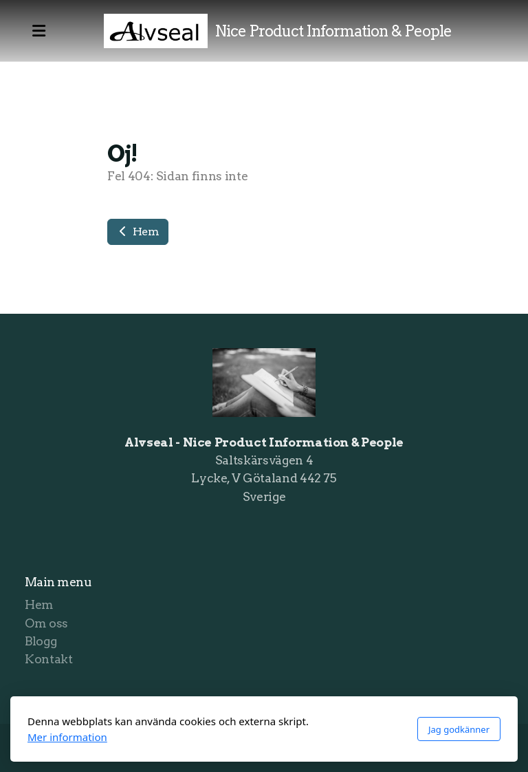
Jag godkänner (459, 729)
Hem (138, 231)
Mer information (67, 737)
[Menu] (38, 31)
